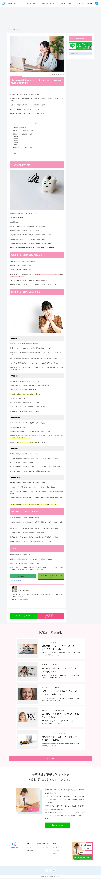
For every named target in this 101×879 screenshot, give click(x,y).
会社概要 (55, 844)
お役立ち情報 (30, 851)
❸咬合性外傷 (16, 141)
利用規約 (55, 854)
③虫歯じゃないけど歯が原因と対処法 (22, 134)
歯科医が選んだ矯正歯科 (42, 848)
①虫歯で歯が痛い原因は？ (19, 128)
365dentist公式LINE (22, 576)
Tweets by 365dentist (15, 581)
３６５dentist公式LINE (23, 616)
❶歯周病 (16, 136)
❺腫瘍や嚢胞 (16, 145)
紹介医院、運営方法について (59, 848)
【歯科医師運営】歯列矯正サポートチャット (50, 577)
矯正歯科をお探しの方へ (42, 844)
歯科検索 (29, 848)
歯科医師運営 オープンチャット (50, 616)
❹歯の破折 (16, 143)
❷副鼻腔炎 (16, 139)
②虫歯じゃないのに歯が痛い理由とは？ (23, 131)
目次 (36, 124)
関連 (15, 153)
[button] (91, 53)
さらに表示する (54, 759)
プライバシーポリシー (57, 851)
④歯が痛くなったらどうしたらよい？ (22, 148)
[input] (80, 53)
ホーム (28, 844)
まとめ (14, 151)
